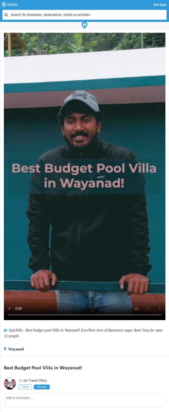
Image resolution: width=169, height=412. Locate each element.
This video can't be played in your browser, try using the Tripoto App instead (84, 176)
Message (42, 387)
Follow (25, 387)
